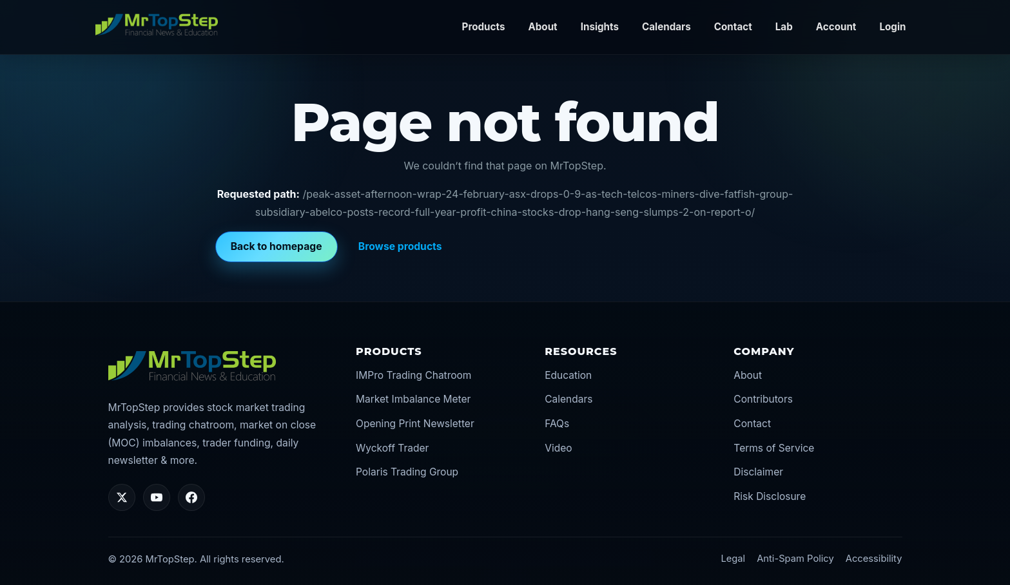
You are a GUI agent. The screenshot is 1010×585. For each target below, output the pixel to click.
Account (836, 27)
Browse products (400, 246)
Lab (784, 27)
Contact (733, 27)
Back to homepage (276, 246)
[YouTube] (156, 497)
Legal (733, 558)
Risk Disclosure (769, 496)
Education (568, 375)
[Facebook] (191, 497)
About (542, 27)
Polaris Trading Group (407, 472)
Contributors (763, 399)
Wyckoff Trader (392, 448)
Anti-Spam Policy (795, 558)
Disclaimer (758, 472)
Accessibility (874, 558)
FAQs (557, 423)
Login (892, 27)
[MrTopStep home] (156, 24)
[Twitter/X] (121, 497)
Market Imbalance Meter (413, 399)
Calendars (666, 27)
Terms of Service (773, 448)
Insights (600, 27)
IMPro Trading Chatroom (413, 375)
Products (483, 27)
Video (558, 448)
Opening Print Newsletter (415, 423)
